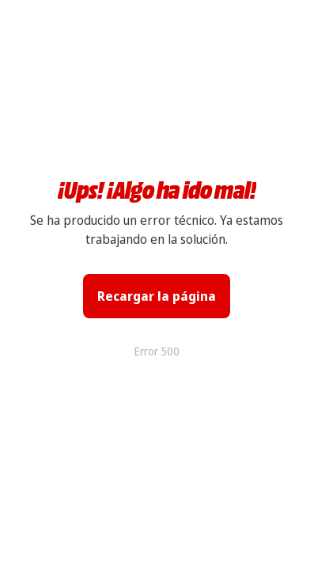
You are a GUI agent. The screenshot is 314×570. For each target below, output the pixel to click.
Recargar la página (156, 296)
